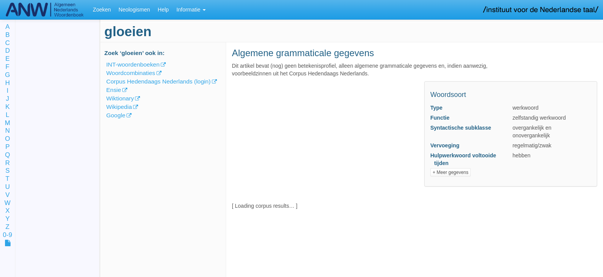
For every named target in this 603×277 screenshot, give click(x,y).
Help (163, 10)
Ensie (113, 90)
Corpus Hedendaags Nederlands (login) (158, 81)
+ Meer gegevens (450, 172)
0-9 (7, 235)
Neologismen (134, 10)
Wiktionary (120, 98)
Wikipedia (119, 106)
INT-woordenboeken (133, 64)
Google (115, 115)
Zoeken (102, 10)
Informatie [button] (191, 10)
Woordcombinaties (130, 73)
